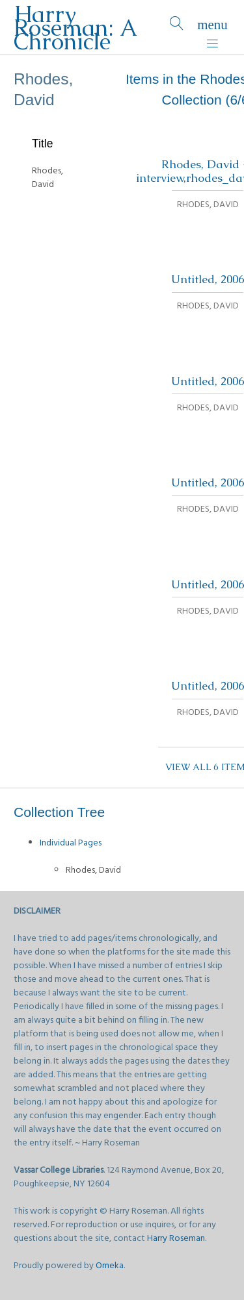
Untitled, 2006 (207, 279)
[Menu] (212, 27)
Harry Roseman (176, 1238)
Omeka (110, 1265)
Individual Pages (71, 843)
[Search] (177, 27)
